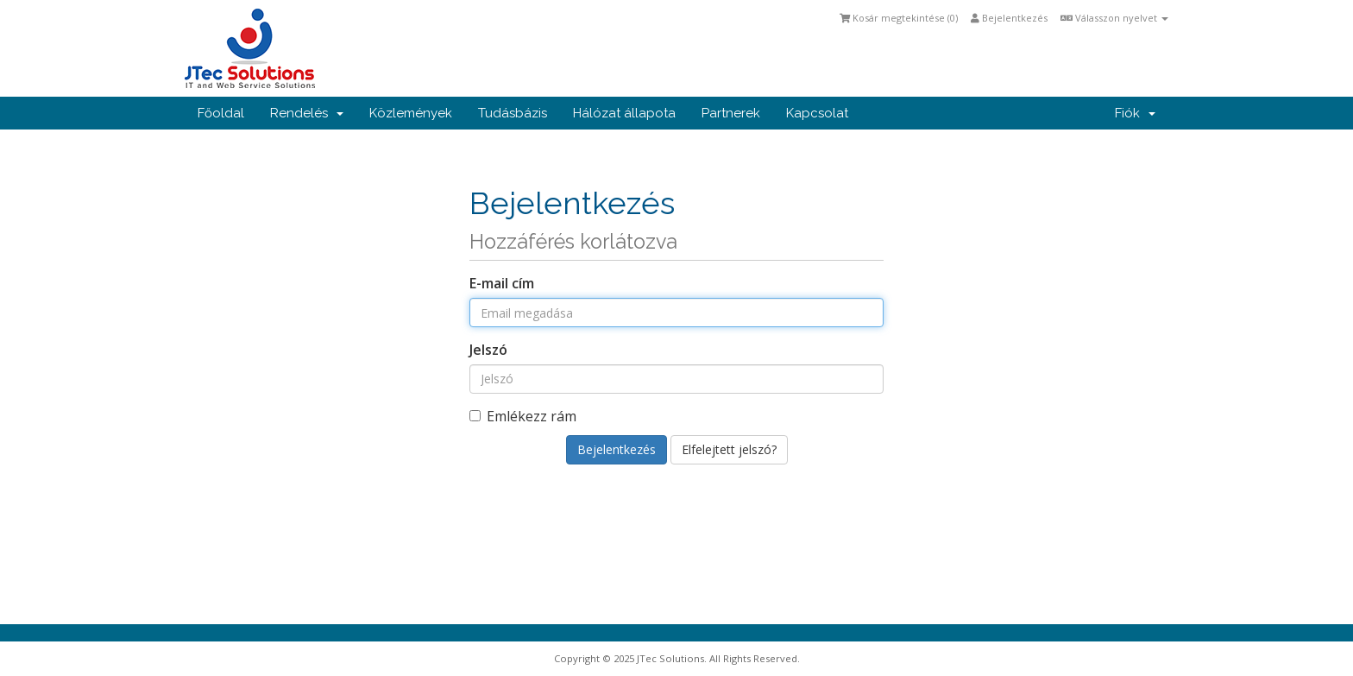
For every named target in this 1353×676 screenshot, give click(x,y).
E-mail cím (501, 283)
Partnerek (731, 113)
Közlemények (410, 113)
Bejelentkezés (1009, 17)
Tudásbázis (512, 113)
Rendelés (306, 113)
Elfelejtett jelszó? (729, 449)
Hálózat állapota (624, 113)
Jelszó (488, 349)
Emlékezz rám (522, 416)
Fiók (1135, 113)
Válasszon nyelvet (1114, 17)
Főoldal (221, 113)
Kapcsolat (817, 113)
